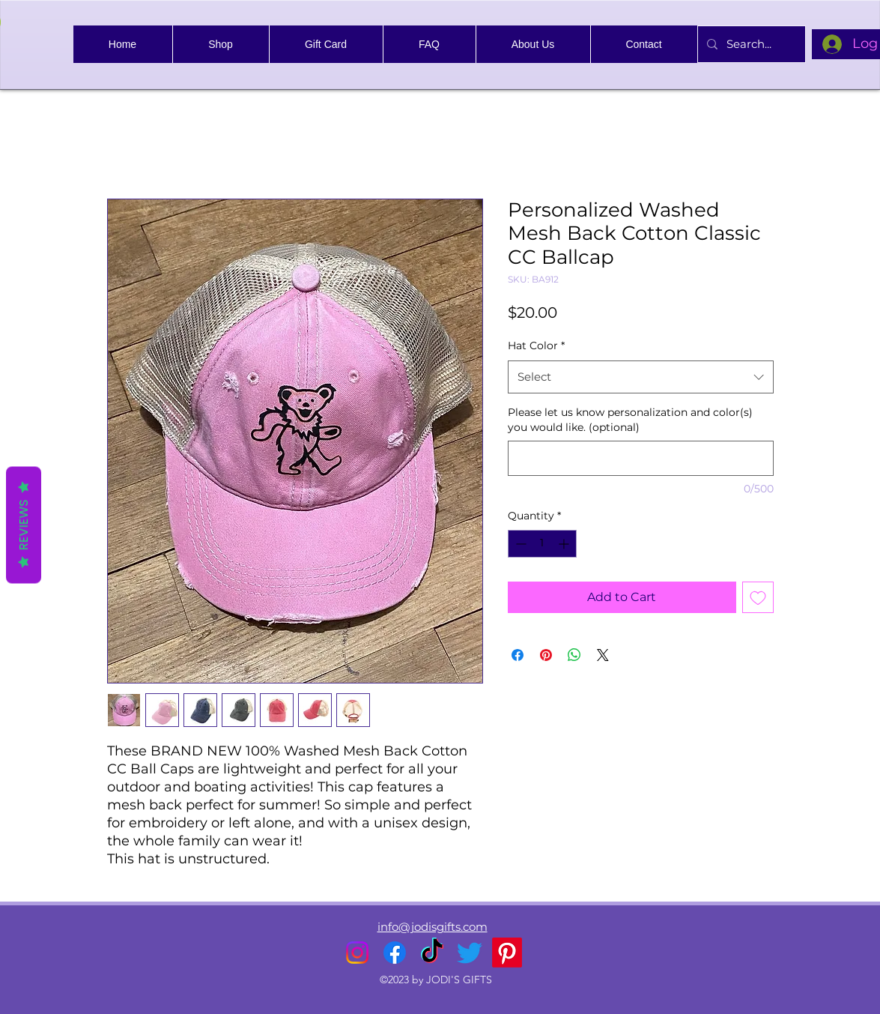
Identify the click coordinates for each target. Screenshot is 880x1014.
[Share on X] (603, 655)
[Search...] (750, 44)
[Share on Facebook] (518, 655)
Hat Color (536, 345)
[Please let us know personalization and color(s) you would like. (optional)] (641, 458)
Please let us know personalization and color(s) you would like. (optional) (630, 419)
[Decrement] (519, 544)
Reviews (23, 524)
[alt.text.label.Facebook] (395, 953)
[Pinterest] (507, 953)
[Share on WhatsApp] (574, 655)
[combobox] (641, 376)
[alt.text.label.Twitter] (470, 953)
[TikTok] (432, 953)
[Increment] (565, 544)
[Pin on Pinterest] (546, 655)
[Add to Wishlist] (758, 597)
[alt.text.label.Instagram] (357, 953)
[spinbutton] (542, 544)
